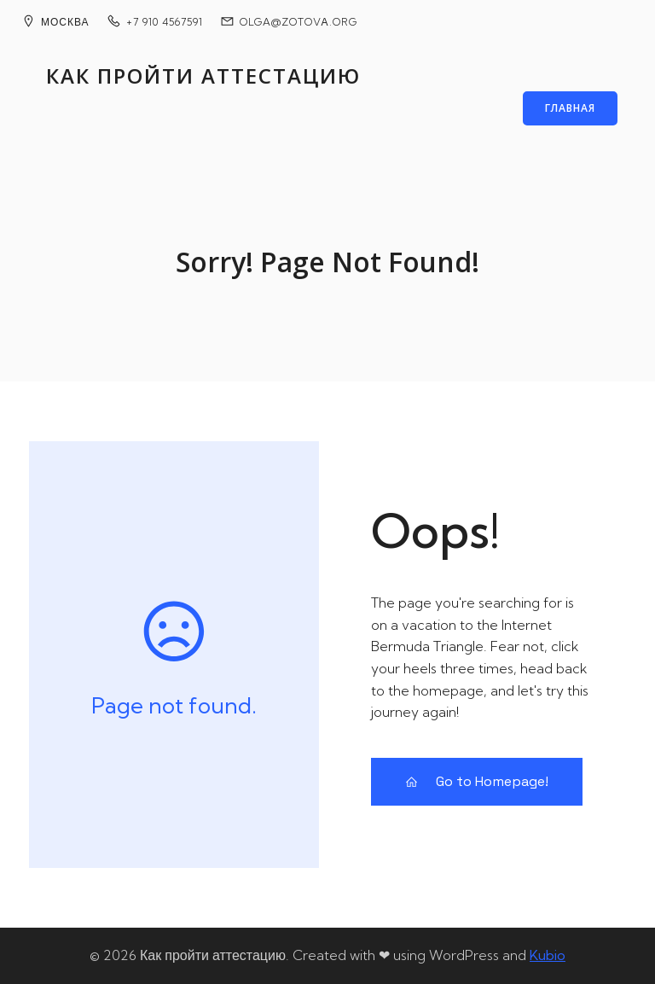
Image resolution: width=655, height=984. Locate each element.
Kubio (547, 955)
